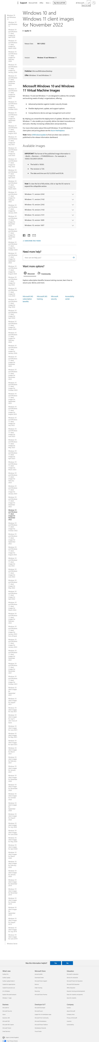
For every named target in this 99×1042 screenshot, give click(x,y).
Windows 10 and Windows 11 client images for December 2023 (12, 361)
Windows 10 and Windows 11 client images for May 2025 (12, 163)
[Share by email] (33, 235)
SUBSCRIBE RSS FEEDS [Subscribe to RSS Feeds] (33, 241)
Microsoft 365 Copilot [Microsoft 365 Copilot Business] (8, 1024)
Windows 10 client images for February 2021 (12, 760)
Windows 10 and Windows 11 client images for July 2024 (12, 281)
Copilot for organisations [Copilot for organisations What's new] (9, 984)
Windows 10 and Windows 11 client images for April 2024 (12, 314)
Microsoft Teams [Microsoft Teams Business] (7, 1028)
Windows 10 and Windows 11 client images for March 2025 (12, 185)
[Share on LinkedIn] (28, 235)
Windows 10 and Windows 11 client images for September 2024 (12, 258)
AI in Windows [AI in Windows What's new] (6, 991)
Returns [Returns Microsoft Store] (37, 984)
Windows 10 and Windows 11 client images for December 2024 (12, 221)
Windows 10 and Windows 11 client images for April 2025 (12, 174)
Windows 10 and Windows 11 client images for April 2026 (12, 33)
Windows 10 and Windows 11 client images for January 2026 (12, 68)
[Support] (23, 3)
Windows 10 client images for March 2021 (12, 751)
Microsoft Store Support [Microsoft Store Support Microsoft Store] (41, 981)
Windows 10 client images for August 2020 (12, 817)
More (47, 3)
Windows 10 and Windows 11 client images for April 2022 (12, 595)
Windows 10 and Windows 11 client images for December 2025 (12, 80)
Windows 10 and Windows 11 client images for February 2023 (12, 478)
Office (41, 3)
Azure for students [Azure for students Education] (71, 998)
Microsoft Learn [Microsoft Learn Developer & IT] (39, 1011)
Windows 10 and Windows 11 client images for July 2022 (12, 562)
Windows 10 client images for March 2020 (12, 855)
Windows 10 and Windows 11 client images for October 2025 (12, 105)
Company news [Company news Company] (71, 1014)
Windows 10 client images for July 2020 (12, 825)
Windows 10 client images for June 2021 (12, 728)
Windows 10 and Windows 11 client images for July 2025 (12, 140)
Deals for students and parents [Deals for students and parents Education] (75, 994)
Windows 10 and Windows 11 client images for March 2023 (12, 466)
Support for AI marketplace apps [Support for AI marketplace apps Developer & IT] (43, 1014)
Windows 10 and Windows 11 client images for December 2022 (12, 502)
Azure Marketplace (57, 130)
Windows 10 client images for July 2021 (12, 710)
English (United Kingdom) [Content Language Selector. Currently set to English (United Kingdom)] (12, 1037)
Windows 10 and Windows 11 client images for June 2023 (12, 432)
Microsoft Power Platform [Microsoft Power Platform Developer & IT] (41, 1024)
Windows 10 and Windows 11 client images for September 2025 (12, 117)
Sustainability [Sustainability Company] (70, 1024)
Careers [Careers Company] (69, 1007)
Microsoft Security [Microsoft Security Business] (7, 1011)
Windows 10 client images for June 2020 (12, 832)
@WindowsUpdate (39, 135)
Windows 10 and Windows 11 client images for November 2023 (12, 374)
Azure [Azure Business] (4, 1014)
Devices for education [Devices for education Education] (72, 977)
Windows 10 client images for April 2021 (12, 742)
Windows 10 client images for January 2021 (12, 769)
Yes (55, 963)
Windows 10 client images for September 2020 (12, 807)
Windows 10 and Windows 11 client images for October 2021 (12, 680)
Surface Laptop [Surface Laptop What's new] (6, 977)
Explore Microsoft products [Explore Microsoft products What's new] (9, 994)
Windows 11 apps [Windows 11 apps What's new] (7, 998)
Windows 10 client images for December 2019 (12, 883)
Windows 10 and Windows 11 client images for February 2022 (12, 618)
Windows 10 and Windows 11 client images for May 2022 (12, 584)
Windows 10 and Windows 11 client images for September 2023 (12, 398)
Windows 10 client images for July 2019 (12, 929)
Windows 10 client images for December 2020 (12, 778)
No (67, 963)
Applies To (27, 31)
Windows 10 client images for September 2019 (12, 911)
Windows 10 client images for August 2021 (12, 701)
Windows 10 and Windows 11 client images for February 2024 (12, 337)
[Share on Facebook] (24, 235)
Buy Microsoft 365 (59, 3)
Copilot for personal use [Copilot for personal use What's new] (9, 988)
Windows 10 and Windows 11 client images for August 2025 (12, 129)
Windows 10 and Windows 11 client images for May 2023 (12, 443)
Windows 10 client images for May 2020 (12, 840)
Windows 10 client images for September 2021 (12, 691)
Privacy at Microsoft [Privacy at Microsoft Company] (72, 1018)
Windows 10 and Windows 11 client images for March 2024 (12, 325)
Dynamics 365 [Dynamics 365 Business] (6, 1018)
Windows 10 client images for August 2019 (12, 921)
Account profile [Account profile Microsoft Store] (38, 974)
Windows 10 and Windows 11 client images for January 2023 (12, 490)
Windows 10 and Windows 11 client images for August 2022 (12, 551)
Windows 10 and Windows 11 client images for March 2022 (12, 606)
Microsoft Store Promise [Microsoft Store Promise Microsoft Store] (41, 994)
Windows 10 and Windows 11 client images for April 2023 (12, 455)
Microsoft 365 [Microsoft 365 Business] (6, 1021)
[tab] (30, 273)
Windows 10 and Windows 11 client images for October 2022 (12, 527)
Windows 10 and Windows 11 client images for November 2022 (12, 514)
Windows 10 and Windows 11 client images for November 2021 (12, 668)
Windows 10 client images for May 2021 (12, 735)
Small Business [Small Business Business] (6, 1031)
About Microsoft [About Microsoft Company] (71, 1011)
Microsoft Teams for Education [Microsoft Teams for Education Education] (74, 981)
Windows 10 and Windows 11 (11, 17)
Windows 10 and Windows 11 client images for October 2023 (12, 386)
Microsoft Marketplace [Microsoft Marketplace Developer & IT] (40, 1021)
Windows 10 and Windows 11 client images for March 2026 (12, 44)
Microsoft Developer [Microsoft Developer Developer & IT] (40, 1007)
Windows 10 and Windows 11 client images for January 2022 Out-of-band (12, 631)
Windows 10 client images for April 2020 (12, 847)
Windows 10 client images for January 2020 (12, 873)
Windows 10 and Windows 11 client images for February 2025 (12, 197)
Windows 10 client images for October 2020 (12, 797)
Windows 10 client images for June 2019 (12, 937)
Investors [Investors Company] (69, 1021)
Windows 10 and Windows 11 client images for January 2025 (12, 209)
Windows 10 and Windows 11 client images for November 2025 (12, 93)
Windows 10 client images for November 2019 (12, 892)
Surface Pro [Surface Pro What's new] (5, 974)
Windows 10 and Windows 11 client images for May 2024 (12, 303)
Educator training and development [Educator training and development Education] (76, 991)
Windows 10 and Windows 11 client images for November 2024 (12, 234)
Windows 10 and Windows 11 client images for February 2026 (12, 56)
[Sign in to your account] (93, 2)
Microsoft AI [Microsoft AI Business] (6, 1007)
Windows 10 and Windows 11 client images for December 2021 (12, 655)
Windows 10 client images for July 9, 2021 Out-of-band (12, 719)
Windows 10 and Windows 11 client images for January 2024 (12, 349)
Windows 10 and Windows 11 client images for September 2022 (12, 539)
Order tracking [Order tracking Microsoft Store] (38, 988)
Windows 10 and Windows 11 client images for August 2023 (12, 410)
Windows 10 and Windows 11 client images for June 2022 (12, 573)
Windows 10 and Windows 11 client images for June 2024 (12, 292)
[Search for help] (89, 2)
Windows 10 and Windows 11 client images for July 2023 (12, 421)
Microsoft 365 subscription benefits (28, 298)
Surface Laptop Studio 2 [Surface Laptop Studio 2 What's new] (9, 981)
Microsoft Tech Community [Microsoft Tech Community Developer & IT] (41, 1018)
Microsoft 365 (33, 3)
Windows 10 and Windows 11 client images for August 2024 (12, 270)
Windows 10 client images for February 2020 (12, 864)
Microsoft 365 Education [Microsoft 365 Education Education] (73, 984)
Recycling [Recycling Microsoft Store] (37, 991)
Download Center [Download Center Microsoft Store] (39, 977)
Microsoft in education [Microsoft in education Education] (72, 974)
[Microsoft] (10, 3)
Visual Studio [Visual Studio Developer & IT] (38, 1031)
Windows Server (12, 944)
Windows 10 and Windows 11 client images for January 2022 (12, 643)
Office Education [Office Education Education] (71, 988)
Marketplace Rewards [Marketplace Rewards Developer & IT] (40, 1028)
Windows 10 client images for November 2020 (12, 787)
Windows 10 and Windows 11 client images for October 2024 (12, 246)
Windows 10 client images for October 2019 (12, 901)
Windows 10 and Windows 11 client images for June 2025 (12, 152)
